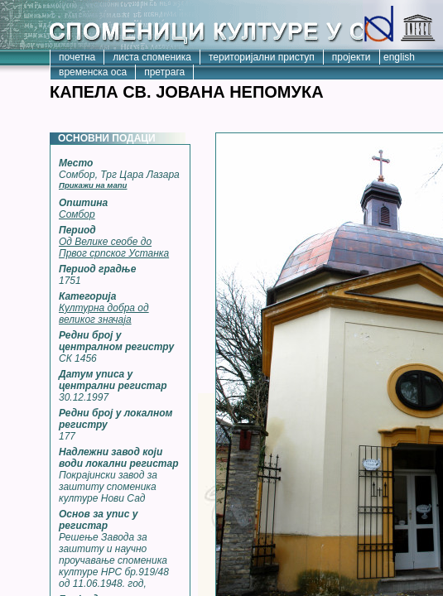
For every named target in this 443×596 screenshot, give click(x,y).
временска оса (93, 72)
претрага (164, 72)
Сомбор (77, 214)
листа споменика (152, 57)
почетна (77, 57)
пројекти (351, 57)
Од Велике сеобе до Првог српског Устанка (114, 247)
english (399, 57)
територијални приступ (262, 57)
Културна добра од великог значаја (104, 313)
